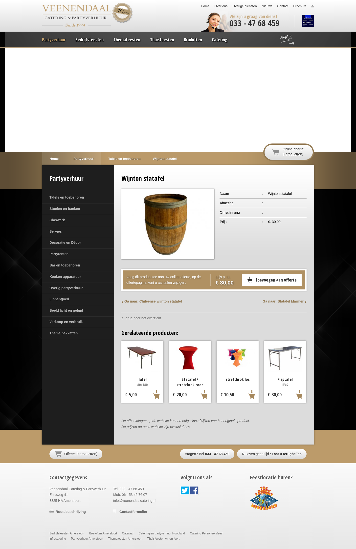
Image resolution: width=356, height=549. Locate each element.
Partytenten (58, 254)
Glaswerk (57, 220)
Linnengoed (59, 299)
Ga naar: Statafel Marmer (283, 301)
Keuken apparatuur (65, 277)
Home (205, 6)
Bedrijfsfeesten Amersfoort (66, 533)
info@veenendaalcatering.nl (134, 501)
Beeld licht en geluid (66, 310)
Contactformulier (133, 512)
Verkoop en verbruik (66, 322)
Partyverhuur (54, 39)
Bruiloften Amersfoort (103, 533)
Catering (219, 39)
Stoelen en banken (64, 209)
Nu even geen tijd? (272, 454)
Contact (282, 6)
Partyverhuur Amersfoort (87, 538)
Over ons (220, 6)
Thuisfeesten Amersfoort (163, 538)
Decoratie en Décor (65, 242)
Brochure (299, 6)
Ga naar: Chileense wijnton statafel (153, 301)
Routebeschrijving (71, 512)
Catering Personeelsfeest (206, 533)
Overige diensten (244, 6)
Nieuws (267, 6)
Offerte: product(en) (80, 454)
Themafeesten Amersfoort (125, 538)
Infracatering (57, 538)
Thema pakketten (63, 333)
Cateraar (128, 533)
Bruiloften (193, 39)
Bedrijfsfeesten (89, 39)
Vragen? (207, 454)
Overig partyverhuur (66, 288)
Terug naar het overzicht (142, 318)
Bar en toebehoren (64, 265)
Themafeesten (126, 39)
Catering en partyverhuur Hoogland (161, 533)
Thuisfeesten (162, 39)
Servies (55, 231)
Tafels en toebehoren (66, 197)
